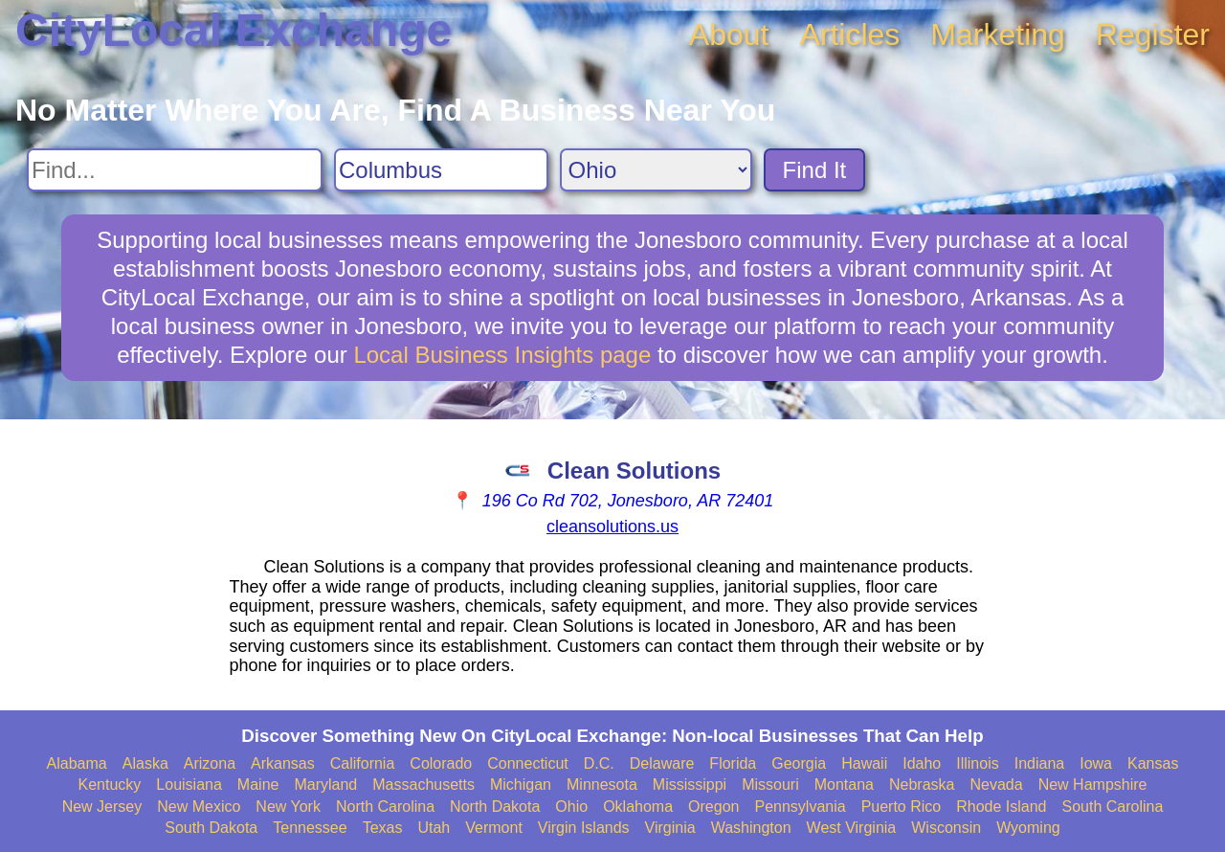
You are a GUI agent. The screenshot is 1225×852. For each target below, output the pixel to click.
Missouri (770, 784)
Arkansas (283, 763)
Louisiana (189, 784)
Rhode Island (1001, 806)
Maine (258, 784)
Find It (815, 170)
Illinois (977, 763)
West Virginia (852, 827)
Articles (849, 34)
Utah (433, 827)
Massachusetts (423, 784)
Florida (732, 763)
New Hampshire (1092, 784)
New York (288, 806)
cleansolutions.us (612, 526)
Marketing (997, 34)
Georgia (798, 763)
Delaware (662, 763)
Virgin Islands (584, 827)
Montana (844, 784)
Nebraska (921, 784)
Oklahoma (638, 806)
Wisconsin (946, 827)
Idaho (921, 763)
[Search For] (175, 169)
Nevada (995, 784)
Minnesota (602, 784)
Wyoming (1028, 827)
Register (1153, 34)
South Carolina (1113, 806)
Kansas (1152, 763)
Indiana (1039, 763)
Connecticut (527, 763)
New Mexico (198, 806)
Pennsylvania (799, 806)
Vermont (494, 827)
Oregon (713, 806)
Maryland (325, 784)
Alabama (77, 763)
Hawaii (864, 763)
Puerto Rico (901, 806)
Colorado (441, 763)
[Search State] (656, 169)
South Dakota (211, 827)
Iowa (1096, 763)
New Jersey (102, 806)
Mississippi (689, 784)
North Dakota (495, 806)
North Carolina (385, 806)
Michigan (520, 784)
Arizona (209, 763)
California (362, 763)
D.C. (599, 763)
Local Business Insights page (502, 355)
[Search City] (441, 169)
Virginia (670, 827)
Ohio (571, 806)
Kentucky (110, 784)
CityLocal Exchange (233, 30)
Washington (751, 827)
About (729, 34)
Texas (383, 827)
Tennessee (309, 827)
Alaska (145, 763)
